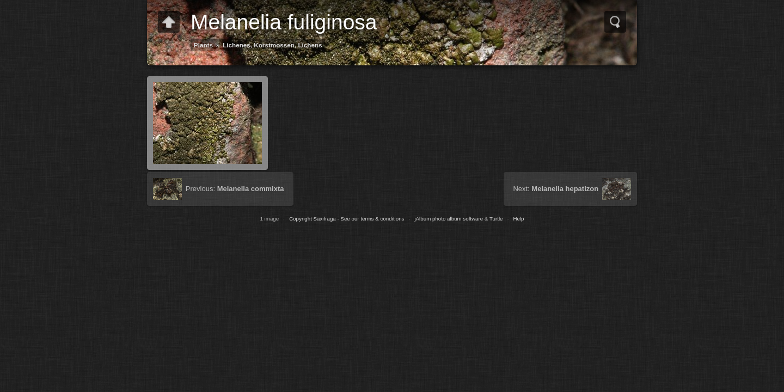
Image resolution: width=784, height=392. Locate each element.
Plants (203, 44)
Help (518, 219)
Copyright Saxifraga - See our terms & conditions (346, 219)
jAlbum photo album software (448, 219)
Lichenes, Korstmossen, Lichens (272, 44)
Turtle (496, 219)
